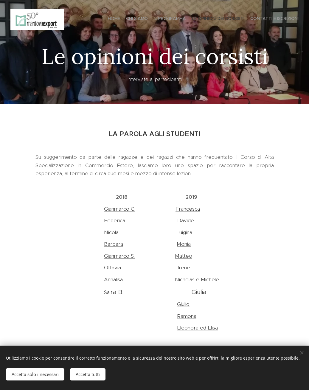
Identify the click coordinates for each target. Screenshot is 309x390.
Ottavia (112, 267)
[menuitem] (275, 19)
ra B (116, 292)
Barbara (113, 244)
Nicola (111, 232)
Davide (185, 220)
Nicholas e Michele (197, 279)
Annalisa (113, 279)
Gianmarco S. (119, 256)
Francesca (188, 209)
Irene (184, 267)
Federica (114, 220)
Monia (184, 244)
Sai (107, 292)
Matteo (183, 256)
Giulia (199, 292)
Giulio (183, 304)
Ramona (186, 316)
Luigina (184, 232)
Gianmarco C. (119, 209)
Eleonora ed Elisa (197, 327)
